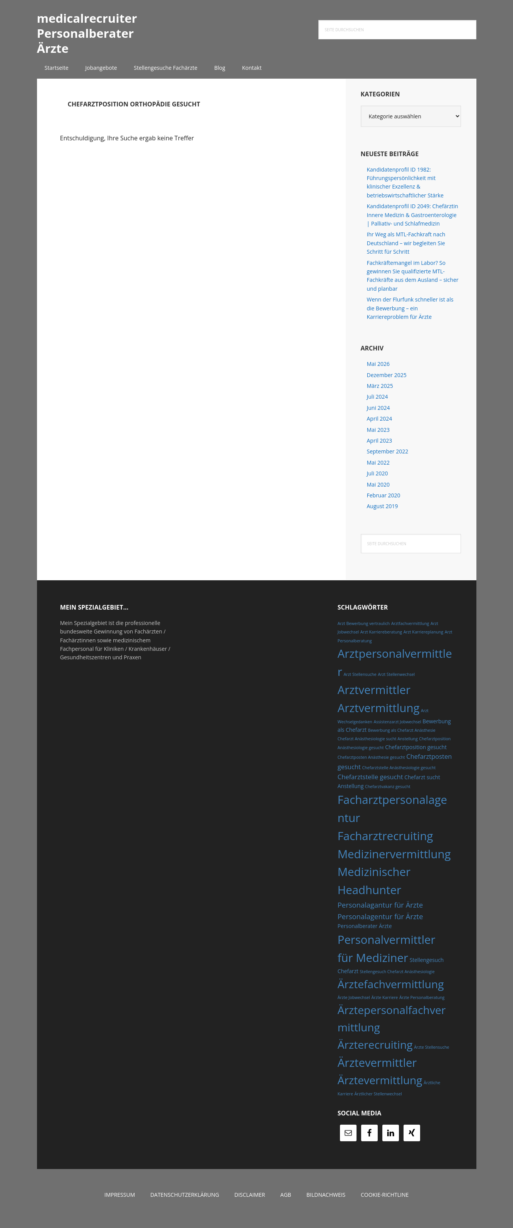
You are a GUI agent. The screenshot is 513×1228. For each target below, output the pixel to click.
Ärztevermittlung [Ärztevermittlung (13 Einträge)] (380, 1087)
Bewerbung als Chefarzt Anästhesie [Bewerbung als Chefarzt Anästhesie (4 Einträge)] (402, 737)
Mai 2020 (378, 491)
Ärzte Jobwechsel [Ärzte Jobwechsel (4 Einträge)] (354, 1004)
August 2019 (382, 513)
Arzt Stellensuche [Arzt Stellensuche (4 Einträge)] (359, 681)
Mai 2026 (378, 371)
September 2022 (388, 458)
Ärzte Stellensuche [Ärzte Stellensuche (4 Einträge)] (431, 1054)
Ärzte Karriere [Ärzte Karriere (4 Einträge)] (384, 1004)
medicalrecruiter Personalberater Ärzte (95, 36)
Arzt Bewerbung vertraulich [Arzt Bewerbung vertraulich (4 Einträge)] (364, 630)
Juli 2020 (377, 480)
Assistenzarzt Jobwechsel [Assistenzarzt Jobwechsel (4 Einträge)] (397, 728)
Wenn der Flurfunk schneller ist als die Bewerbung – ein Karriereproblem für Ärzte (410, 315)
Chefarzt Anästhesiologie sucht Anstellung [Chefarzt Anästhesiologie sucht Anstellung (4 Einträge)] (378, 746)
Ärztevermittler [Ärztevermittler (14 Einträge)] (377, 1069)
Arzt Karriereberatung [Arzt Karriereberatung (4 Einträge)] (381, 639)
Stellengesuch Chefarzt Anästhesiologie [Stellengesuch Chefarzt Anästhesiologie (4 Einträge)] (397, 978)
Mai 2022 (378, 469)
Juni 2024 (378, 415)
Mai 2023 (378, 436)
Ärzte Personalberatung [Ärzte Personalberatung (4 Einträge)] (421, 1004)
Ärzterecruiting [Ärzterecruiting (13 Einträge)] (375, 1051)
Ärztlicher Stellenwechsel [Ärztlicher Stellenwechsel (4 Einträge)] (378, 1100)
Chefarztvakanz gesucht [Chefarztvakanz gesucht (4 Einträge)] (387, 794)
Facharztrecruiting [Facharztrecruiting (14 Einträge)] (385, 843)
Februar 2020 (383, 502)
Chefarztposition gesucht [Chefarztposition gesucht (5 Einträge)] (416, 754)
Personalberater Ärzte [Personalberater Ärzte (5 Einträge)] (365, 933)
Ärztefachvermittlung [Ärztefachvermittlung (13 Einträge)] (391, 991)
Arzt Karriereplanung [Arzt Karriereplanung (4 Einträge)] (423, 639)
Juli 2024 (377, 404)
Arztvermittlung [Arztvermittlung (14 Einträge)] (379, 715)
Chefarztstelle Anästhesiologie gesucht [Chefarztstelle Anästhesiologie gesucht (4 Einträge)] (399, 774)
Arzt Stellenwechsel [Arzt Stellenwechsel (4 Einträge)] (396, 681)
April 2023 (379, 447)
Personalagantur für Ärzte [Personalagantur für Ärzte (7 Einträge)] (380, 912)
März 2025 (380, 393)
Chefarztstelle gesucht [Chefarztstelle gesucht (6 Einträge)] (370, 784)
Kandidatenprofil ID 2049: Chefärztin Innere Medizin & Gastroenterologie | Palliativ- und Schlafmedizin (412, 222)
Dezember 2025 (387, 382)
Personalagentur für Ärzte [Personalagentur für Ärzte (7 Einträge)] (380, 923)
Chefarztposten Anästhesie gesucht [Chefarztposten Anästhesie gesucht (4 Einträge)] (371, 764)
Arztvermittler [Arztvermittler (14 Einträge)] (374, 697)
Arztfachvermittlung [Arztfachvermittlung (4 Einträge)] (410, 630)
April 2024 (379, 426)
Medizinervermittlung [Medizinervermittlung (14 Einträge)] (394, 861)
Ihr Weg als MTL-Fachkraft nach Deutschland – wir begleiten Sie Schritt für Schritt (406, 250)
